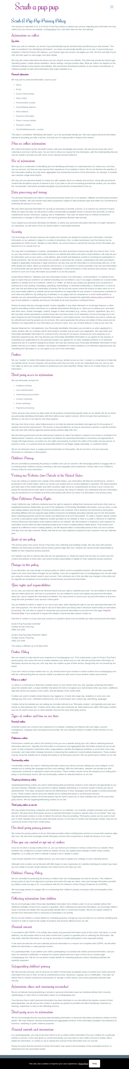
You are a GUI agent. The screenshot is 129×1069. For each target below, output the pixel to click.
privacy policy (96, 297)
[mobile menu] (111, 7)
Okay (94, 1063)
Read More (83, 1064)
